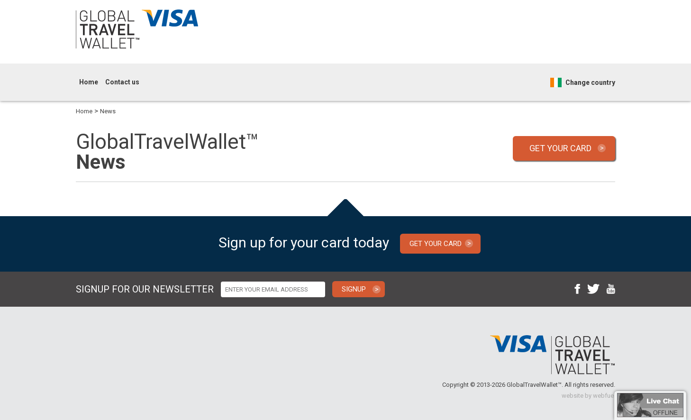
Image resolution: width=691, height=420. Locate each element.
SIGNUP (354, 289)
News (108, 111)
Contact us (122, 82)
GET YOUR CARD (560, 148)
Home (88, 82)
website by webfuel (588, 395)
